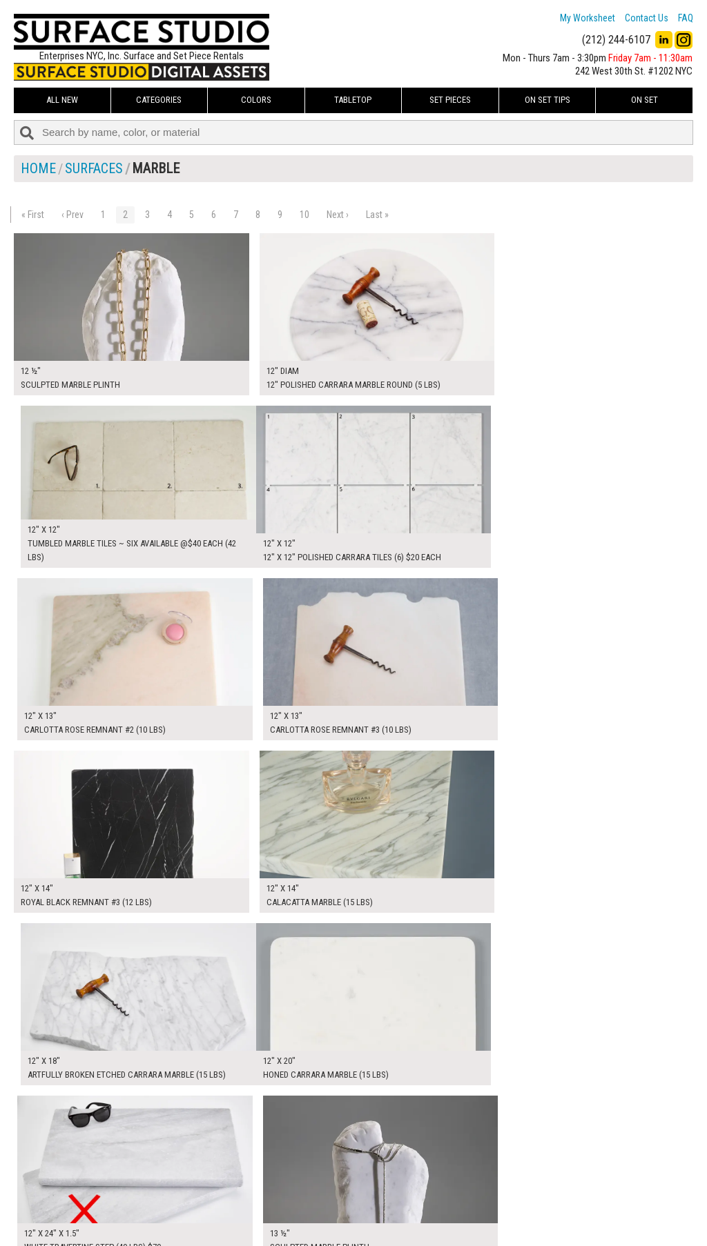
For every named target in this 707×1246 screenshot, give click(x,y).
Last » (377, 214)
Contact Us (646, 17)
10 (304, 214)
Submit (498, 1207)
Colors (256, 100)
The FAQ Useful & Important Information (328, 1207)
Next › (338, 214)
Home (38, 168)
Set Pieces (450, 100)
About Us (269, 1191)
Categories (159, 100)
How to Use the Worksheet (303, 1176)
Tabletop (352, 100)
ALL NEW (62, 100)
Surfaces (94, 168)
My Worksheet (587, 17)
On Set (644, 100)
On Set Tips (547, 100)
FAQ (685, 17)
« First (32, 214)
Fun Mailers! (274, 1222)
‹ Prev (72, 214)
